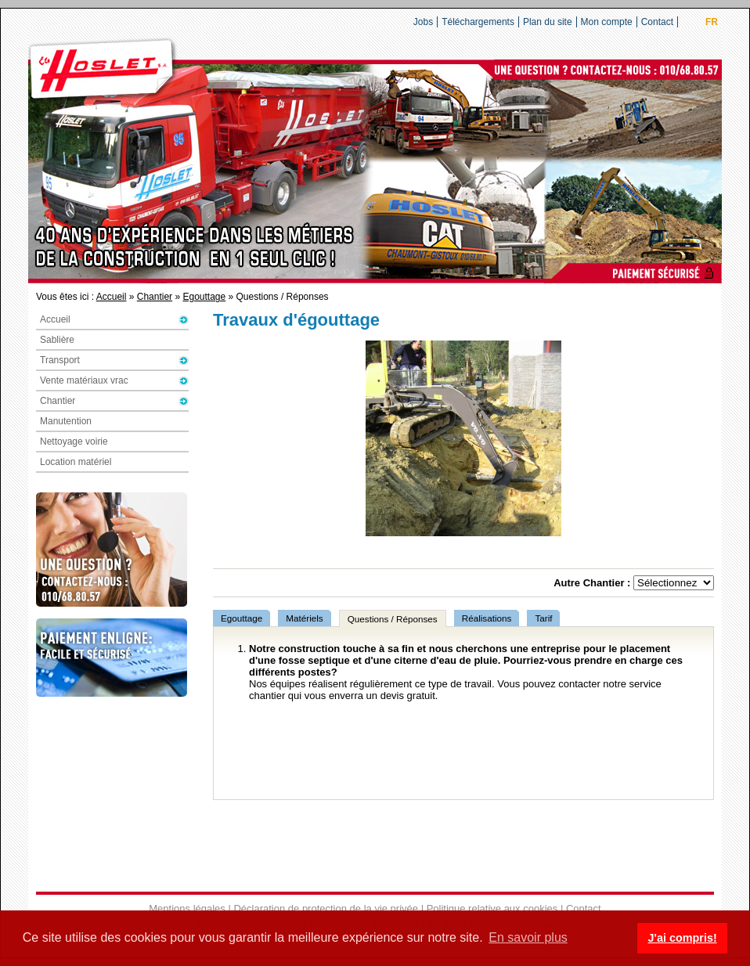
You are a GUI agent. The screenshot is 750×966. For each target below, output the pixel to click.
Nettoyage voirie (74, 441)
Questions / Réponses (393, 619)
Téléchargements (478, 21)
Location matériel (75, 461)
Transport (60, 360)
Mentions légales (187, 908)
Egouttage (203, 296)
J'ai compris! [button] (681, 938)
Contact (657, 21)
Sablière (57, 339)
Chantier (154, 296)
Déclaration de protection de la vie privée (325, 908)
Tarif (543, 618)
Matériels (304, 618)
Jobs (423, 21)
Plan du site (547, 21)
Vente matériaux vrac (84, 380)
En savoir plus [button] (528, 937)
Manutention (66, 421)
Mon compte (607, 21)
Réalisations (487, 618)
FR (711, 21)
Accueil (111, 296)
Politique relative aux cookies (492, 908)
